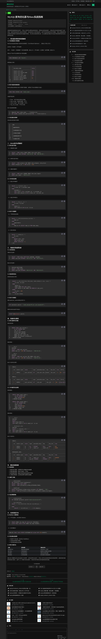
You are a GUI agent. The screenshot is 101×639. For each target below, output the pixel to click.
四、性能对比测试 (76, 78)
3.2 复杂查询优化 (76, 74)
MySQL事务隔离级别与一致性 (16, 595)
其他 (75, 17)
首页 (69, 5)
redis (78, 17)
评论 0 (25, 22)
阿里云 (31, 633)
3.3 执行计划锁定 (76, 76)
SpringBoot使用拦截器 (17, 619)
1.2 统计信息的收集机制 (78, 58)
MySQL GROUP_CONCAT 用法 (46, 595)
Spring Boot (87, 15)
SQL (84, 19)
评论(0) (51, 604)
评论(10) (21, 604)
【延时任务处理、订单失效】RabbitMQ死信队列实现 (55, 607)
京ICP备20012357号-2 (41, 633)
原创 (9, 12)
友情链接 (82, 1)
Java (71, 15)
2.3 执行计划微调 (76, 68)
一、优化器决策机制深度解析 (79, 54)
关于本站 (78, 1)
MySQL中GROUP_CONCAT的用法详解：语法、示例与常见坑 (23, 588)
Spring (82, 15)
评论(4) (21, 613)
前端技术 (75, 5)
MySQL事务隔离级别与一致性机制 (47, 593)
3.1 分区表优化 (76, 72)
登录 (94, 1)
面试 (80, 15)
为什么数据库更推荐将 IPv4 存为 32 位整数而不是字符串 (52, 588)
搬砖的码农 (10, 4)
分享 (41, 566)
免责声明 (49, 630)
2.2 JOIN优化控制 (77, 66)
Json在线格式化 (10, 1)
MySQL (15, 24)
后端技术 (83, 5)
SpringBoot (75, 19)
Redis (71, 19)
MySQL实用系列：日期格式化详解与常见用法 (19, 593)
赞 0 (21, 22)
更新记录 (39, 630)
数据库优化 (20, 24)
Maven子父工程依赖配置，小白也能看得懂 (22, 611)
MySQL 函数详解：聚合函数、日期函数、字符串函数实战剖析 (53, 590)
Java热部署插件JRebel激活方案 (50, 619)
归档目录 (44, 630)
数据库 (81, 17)
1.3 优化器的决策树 (77, 60)
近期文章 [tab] (84, 25)
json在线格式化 (30, 630)
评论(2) (21, 608)
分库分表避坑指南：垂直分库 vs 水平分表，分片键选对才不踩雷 (24, 590)
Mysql (12, 9)
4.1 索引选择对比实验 (77, 80)
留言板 (73, 1)
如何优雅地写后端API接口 (18, 607)
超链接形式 (31, 576)
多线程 (84, 17)
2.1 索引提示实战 (76, 64)
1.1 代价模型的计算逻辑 (78, 56)
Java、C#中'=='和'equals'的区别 (19, 615)
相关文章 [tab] (72, 25)
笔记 (89, 5)
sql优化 (80, 19)
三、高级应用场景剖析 (77, 70)
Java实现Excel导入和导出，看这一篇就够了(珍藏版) (55, 611)
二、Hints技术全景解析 (77, 62)
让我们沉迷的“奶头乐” (48, 602)
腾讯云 (35, 633)
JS (86, 19)
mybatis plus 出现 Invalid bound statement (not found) (24, 602)
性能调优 (26, 24)
